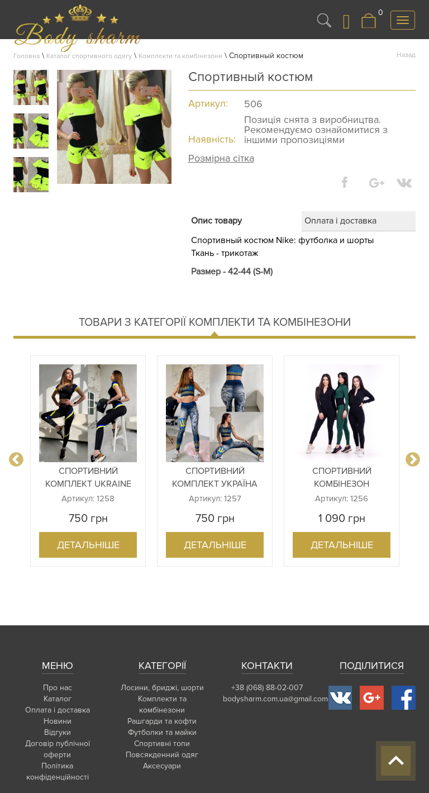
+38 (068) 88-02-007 (267, 687)
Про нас (57, 687)
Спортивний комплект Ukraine (88, 478)
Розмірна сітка (221, 158)
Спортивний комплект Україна (215, 478)
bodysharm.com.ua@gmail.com (275, 699)
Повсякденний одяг (162, 754)
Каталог (58, 699)
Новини (58, 721)
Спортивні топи (162, 743)
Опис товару (216, 220)
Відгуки (57, 732)
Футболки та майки (162, 732)
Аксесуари (162, 766)
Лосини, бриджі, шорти (162, 687)
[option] (88, 461)
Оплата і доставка (340, 220)
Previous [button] (16, 460)
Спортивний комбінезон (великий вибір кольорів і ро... (341, 478)
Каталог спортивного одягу (89, 56)
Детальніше (88, 545)
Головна (26, 56)
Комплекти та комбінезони (180, 56)
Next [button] (412, 460)
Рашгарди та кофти (162, 721)
